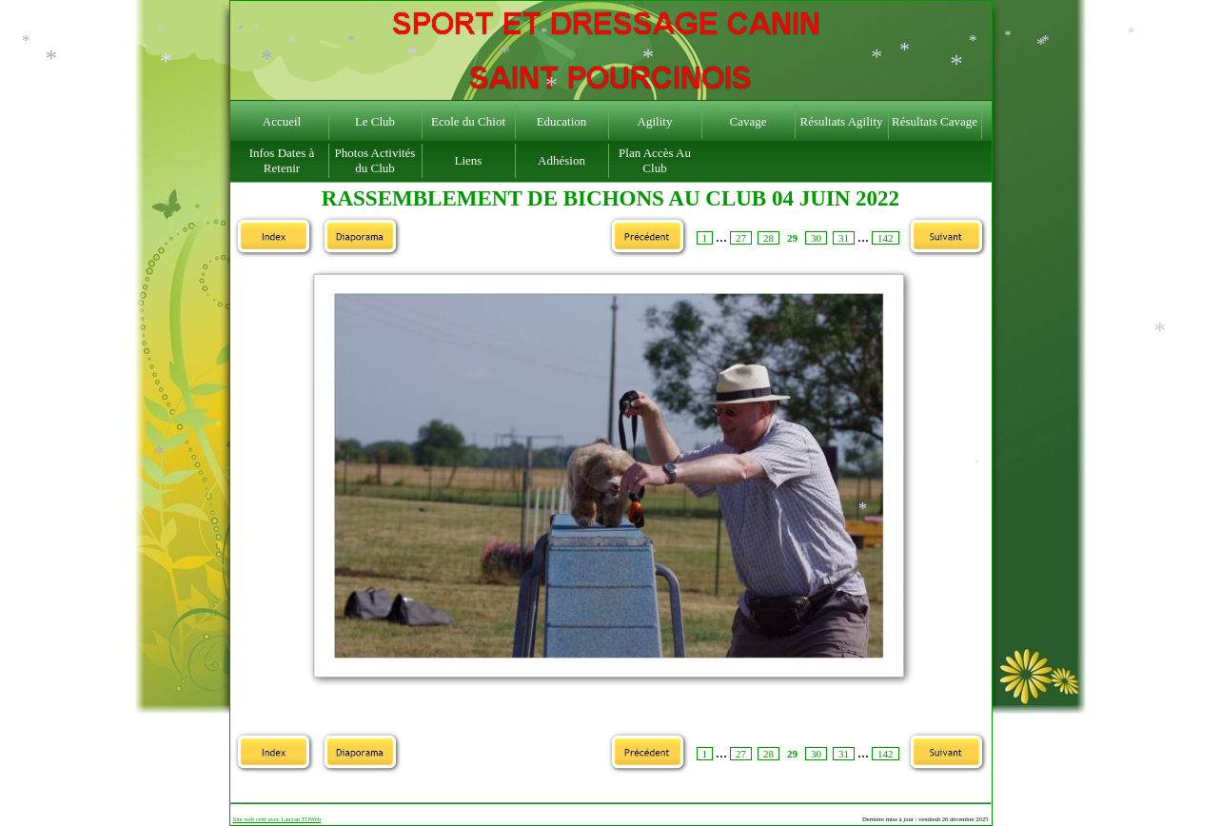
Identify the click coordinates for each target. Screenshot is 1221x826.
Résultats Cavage (934, 121)
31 (843, 238)
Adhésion (561, 160)
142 (885, 238)
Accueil (282, 121)
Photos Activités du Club (375, 160)
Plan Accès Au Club (655, 160)
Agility (655, 121)
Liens (468, 160)
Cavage (748, 121)
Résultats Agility (840, 121)
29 (792, 238)
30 (816, 238)
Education (562, 121)
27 (741, 238)
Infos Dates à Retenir (282, 160)
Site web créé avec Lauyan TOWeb (277, 819)
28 (768, 238)
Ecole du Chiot (468, 121)
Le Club (375, 121)
